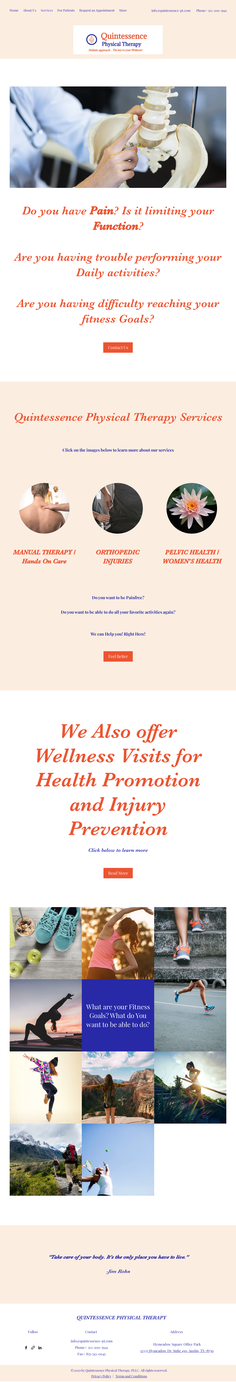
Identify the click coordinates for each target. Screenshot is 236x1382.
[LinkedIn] (40, 1347)
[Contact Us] (118, 347)
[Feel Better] (118, 656)
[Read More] (118, 873)
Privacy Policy (101, 1376)
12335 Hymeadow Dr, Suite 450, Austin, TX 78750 (177, 1350)
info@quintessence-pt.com (170, 10)
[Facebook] (26, 1347)
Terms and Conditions (131, 1376)
